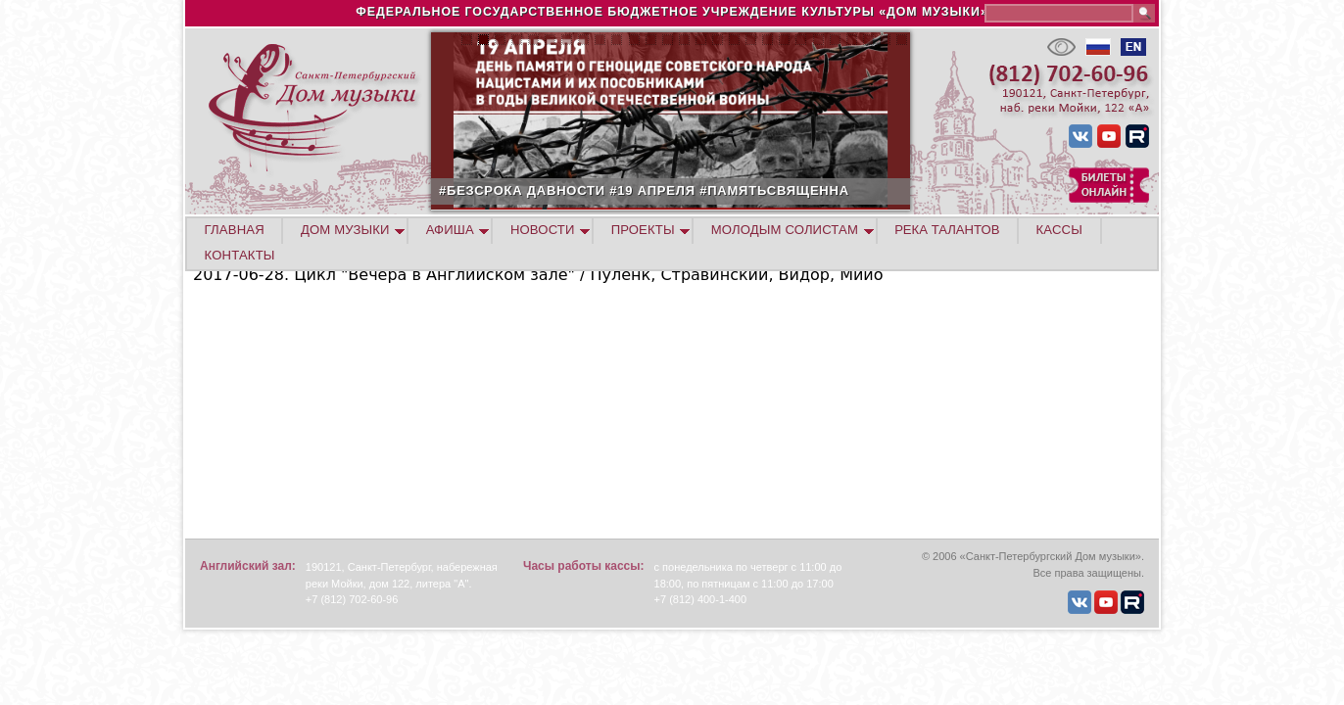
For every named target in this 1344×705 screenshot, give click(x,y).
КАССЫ (1059, 229)
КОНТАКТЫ (240, 255)
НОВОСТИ (542, 229)
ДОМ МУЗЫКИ (345, 229)
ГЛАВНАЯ (234, 229)
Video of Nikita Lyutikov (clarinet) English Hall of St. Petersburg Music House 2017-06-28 (438, 409)
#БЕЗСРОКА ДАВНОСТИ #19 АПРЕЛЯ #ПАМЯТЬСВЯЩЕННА (711, 190)
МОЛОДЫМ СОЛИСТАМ (784, 229)
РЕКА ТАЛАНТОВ (946, 229)
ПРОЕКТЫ (643, 229)
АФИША (450, 229)
